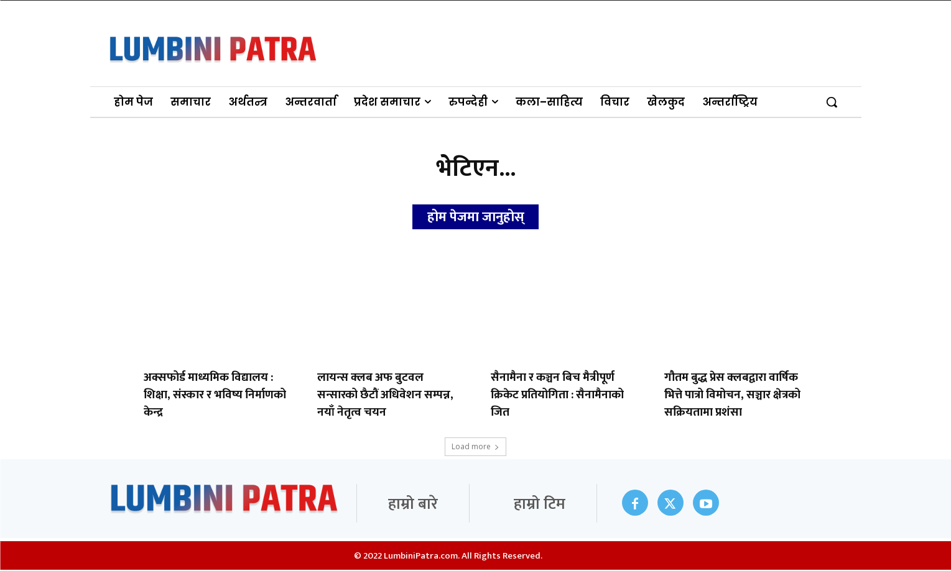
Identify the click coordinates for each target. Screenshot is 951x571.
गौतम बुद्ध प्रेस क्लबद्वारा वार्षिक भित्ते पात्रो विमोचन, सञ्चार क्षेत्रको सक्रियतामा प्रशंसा (732, 396)
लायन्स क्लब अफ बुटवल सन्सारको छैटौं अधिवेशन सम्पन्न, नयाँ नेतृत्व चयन (385, 396)
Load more (475, 447)
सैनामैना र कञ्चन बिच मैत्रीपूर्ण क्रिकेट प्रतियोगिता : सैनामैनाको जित (557, 396)
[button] (832, 102)
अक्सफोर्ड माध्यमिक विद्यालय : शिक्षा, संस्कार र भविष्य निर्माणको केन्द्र (215, 396)
